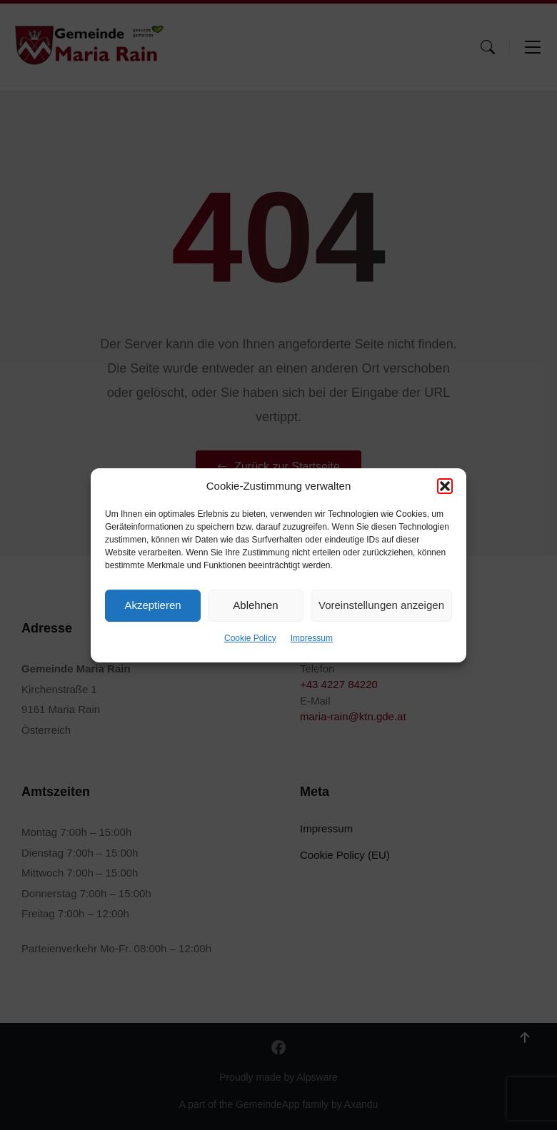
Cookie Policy (250, 638)
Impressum (312, 638)
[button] (445, 486)
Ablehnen (255, 605)
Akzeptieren (152, 605)
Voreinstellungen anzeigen (381, 605)
